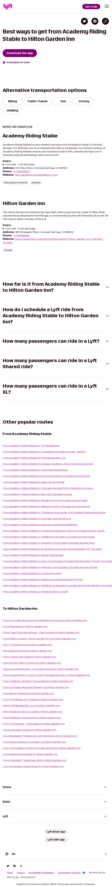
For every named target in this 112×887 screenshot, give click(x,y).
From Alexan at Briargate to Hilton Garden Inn (30, 754)
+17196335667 (21, 171)
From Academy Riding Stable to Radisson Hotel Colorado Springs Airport (46, 506)
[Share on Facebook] (95, 21)
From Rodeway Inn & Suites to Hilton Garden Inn (32, 717)
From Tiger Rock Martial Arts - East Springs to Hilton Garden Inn (41, 632)
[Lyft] (8, 6)
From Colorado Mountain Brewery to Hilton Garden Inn (36, 687)
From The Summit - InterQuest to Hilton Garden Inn (34, 723)
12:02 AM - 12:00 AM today (20, 228)
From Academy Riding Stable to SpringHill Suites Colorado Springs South (46, 476)
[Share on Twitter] (84, 21)
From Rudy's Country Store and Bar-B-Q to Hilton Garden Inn (39, 638)
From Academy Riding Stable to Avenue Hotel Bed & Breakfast (40, 524)
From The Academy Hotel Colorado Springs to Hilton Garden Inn (41, 748)
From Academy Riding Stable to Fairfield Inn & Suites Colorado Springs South (49, 537)
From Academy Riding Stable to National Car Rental (33, 482)
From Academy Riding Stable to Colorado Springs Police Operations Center (48, 488)
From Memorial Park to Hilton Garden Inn (27, 650)
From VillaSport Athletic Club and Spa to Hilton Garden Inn (38, 681)
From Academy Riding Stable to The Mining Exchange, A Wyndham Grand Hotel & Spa (54, 512)
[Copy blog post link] (105, 21)
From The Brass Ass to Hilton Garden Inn (27, 644)
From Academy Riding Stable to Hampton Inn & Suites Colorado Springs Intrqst (50, 567)
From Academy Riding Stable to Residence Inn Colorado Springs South (45, 500)
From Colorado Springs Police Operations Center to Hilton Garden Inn (45, 620)
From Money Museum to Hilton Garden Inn (28, 693)
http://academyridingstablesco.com (36, 175)
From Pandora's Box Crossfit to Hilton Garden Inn (32, 711)
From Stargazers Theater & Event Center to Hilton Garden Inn (40, 736)
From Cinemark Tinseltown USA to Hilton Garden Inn (35, 760)
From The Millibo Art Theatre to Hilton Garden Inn (33, 699)
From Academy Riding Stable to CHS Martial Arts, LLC (34, 457)
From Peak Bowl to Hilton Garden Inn (25, 626)
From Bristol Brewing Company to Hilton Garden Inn (34, 742)
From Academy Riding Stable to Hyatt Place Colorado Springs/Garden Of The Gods (52, 549)
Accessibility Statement (41, 872)
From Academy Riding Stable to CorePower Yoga (32, 573)
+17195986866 (21, 235)
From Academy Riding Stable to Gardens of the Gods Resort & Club (43, 579)
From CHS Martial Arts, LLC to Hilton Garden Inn (31, 705)
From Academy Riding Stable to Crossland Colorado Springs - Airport (44, 451)
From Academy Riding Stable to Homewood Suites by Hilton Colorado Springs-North (54, 530)
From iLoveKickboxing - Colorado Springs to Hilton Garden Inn (41, 669)
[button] (106, 6)
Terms (10, 872)
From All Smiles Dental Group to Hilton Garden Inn (33, 766)
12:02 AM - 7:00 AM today (20, 164)
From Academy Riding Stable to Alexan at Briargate (33, 555)
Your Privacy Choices (71, 872)
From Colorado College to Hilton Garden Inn (29, 729)
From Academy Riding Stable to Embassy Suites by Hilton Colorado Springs (48, 464)
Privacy (21, 872)
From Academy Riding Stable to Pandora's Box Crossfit (35, 591)
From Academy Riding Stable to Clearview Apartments (35, 470)
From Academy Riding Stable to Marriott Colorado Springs (37, 494)
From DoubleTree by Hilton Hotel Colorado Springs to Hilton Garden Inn (46, 675)
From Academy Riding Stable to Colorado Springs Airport (37, 518)
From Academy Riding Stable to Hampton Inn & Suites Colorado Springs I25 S (49, 543)
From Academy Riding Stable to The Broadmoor (31, 445)
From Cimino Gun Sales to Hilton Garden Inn (29, 657)
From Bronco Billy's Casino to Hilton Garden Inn (32, 663)
